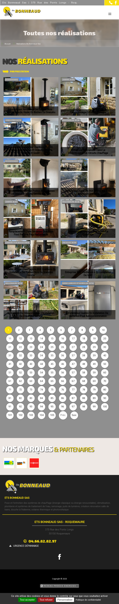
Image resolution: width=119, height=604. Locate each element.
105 (52, 415)
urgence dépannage (81, 541)
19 (94, 338)
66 (62, 381)
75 (52, 389)
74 (41, 389)
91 (10, 406)
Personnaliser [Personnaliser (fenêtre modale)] (65, 599)
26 (62, 347)
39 (94, 355)
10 (103, 330)
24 (41, 347)
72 (20, 389)
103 (31, 415)
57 (73, 372)
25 (52, 347)
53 (31, 372)
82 (20, 398)
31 (10, 355)
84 (41, 398)
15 (52, 338)
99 (94, 406)
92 (20, 406)
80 (104, 389)
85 (52, 398)
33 (31, 355)
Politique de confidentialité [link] (88, 600)
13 (31, 338)
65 (52, 381)
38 (83, 355)
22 (20, 347)
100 (105, 406)
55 (52, 372)
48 (83, 364)
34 (41, 355)
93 (31, 406)
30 (104, 347)
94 (41, 406)
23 (31, 347)
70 (104, 381)
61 (10, 381)
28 (83, 347)
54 (41, 372)
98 (83, 406)
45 (52, 364)
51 (10, 372)
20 (104, 338)
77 (73, 389)
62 (20, 381)
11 (10, 338)
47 (73, 364)
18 (83, 338)
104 (42, 415)
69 (94, 381)
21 (10, 347)
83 (31, 398)
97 (73, 406)
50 (104, 364)
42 (20, 364)
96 (62, 406)
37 (73, 355)
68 (83, 381)
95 (52, 406)
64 (41, 381)
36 (62, 355)
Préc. (63, 415)
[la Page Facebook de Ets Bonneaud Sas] (114, 3)
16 (62, 338)
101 (10, 415)
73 (31, 389)
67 (73, 381)
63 (31, 381)
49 (94, 364)
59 (94, 372)
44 (41, 364)
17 (73, 338)
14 (41, 338)
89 (94, 398)
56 (62, 372)
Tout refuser (46, 599)
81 (10, 398)
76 (62, 389)
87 (73, 398)
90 (104, 398)
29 (94, 347)
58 (83, 372)
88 (83, 398)
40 (104, 355)
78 (83, 389)
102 (20, 415)
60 (104, 372)
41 (10, 364)
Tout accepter (27, 599)
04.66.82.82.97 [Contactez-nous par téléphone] (40, 541)
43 (31, 364)
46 (62, 364)
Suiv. (74, 415)
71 (10, 389)
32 (20, 355)
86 (62, 398)
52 (20, 372)
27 (73, 347)
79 (94, 389)
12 (20, 338)
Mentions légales (46, 591)
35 (52, 355)
